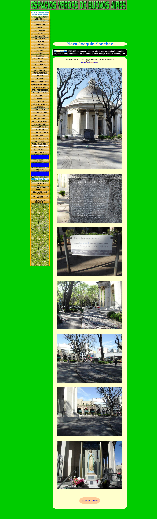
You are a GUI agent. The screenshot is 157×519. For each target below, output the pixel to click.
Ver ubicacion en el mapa (89, 62)
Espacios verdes (90, 500)
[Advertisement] (40, 235)
